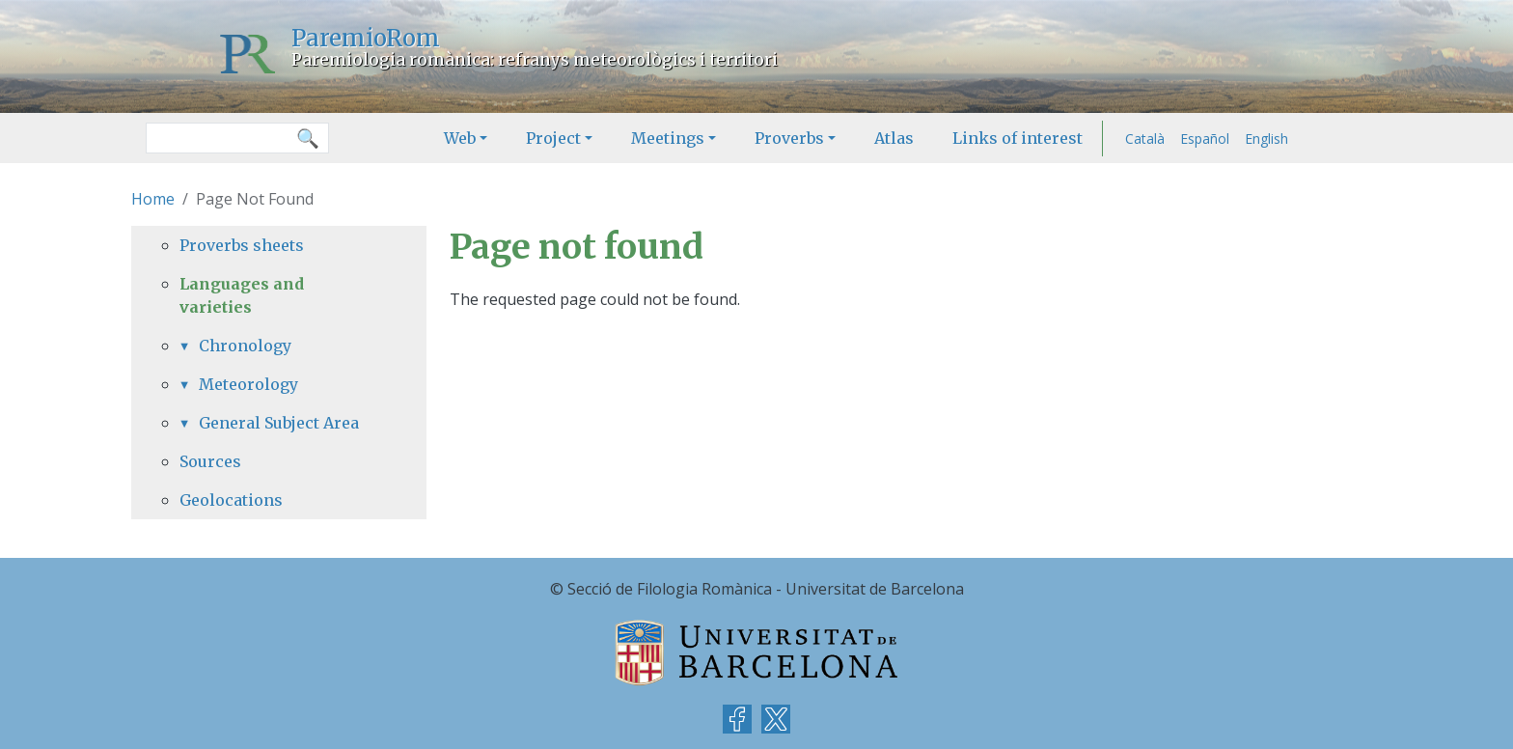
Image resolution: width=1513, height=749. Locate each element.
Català (1145, 138)
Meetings (667, 138)
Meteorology (248, 384)
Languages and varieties (241, 295)
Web (460, 138)
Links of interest (1017, 138)
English (1266, 138)
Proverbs (789, 138)
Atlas (894, 138)
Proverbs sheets (241, 245)
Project (553, 138)
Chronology (245, 345)
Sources (210, 461)
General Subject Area (279, 422)
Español (1204, 138)
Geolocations (231, 500)
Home (153, 198)
